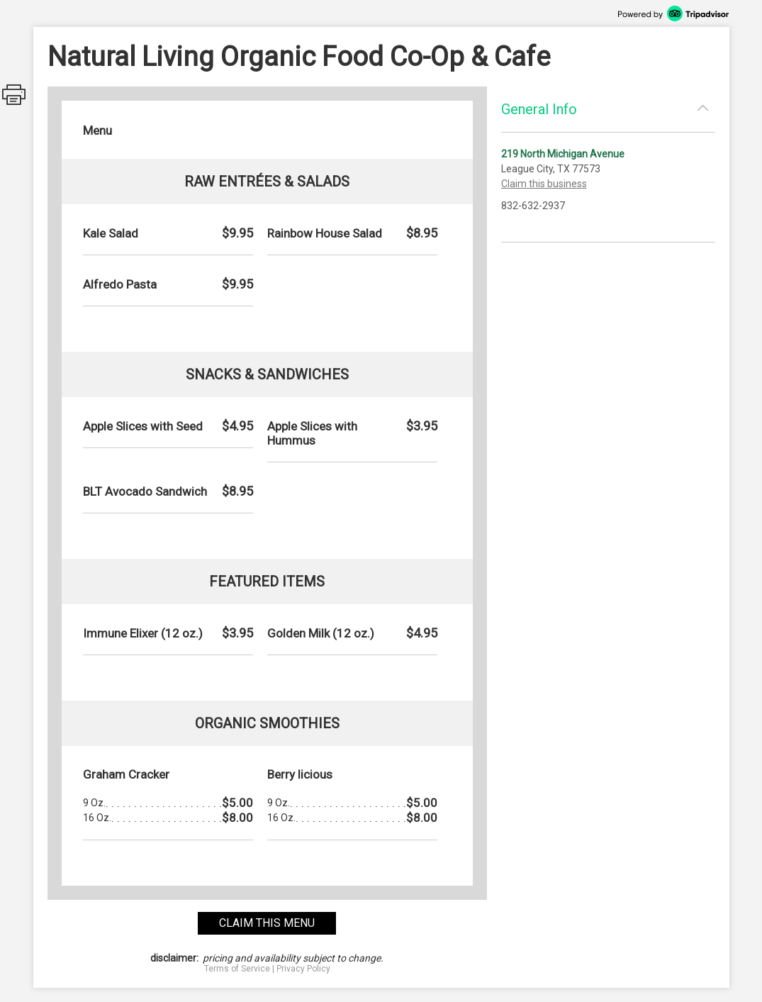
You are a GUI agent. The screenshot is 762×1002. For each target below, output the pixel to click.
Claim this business (544, 183)
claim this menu (267, 923)
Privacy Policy (303, 969)
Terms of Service (237, 969)
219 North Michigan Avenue (562, 154)
